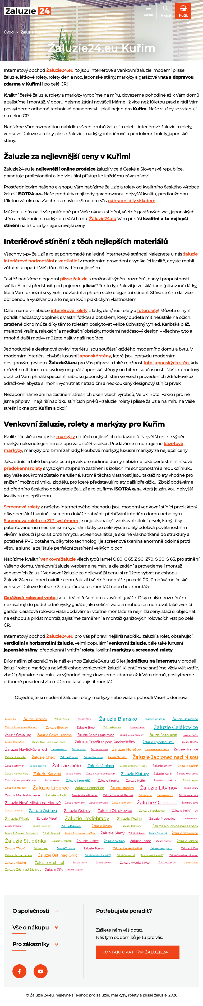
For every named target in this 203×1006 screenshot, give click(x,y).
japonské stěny (94, 358)
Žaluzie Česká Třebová (54, 737)
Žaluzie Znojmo (74, 872)
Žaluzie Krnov (52, 783)
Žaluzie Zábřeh (167, 865)
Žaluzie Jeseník (38, 768)
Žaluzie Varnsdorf (126, 857)
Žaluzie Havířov (190, 744)
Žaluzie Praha (129, 821)
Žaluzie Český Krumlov (132, 737)
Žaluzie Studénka (26, 843)
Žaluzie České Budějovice (95, 737)
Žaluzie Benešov (35, 721)
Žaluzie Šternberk (158, 835)
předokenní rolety (23, 470)
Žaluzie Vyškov (103, 865)
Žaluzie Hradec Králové (157, 751)
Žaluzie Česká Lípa (18, 737)
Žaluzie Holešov (126, 751)
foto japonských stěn (166, 365)
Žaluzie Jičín (66, 768)
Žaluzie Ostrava (43, 813)
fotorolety (147, 312)
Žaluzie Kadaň (188, 768)
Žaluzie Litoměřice (89, 790)
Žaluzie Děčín (190, 737)
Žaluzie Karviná (47, 776)
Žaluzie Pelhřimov (185, 813)
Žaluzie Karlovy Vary (16, 776)
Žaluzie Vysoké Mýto (135, 865)
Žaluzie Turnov (94, 851)
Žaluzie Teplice (187, 843)
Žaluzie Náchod (165, 797)
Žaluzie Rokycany (132, 828)
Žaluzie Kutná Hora (165, 783)
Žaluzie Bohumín (155, 721)
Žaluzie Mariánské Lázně (22, 798)
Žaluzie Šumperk (61, 843)
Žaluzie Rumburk (52, 835)
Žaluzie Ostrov (77, 813)
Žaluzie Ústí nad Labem (18, 857)
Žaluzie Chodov (69, 759)
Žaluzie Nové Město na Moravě (33, 805)
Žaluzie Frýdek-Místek (158, 744)
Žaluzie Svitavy (114, 843)
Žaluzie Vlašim (15, 865)
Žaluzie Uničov (189, 850)
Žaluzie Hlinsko (59, 751)
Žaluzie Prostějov (41, 828)
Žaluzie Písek (17, 821)
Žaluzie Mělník (55, 798)
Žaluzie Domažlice (14, 744)
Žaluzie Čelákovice (176, 730)
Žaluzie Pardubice (152, 813)
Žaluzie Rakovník (71, 828)
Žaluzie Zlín (54, 872)
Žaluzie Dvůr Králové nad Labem (49, 744)
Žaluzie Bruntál (112, 730)
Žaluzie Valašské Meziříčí (97, 857)
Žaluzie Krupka (108, 783)
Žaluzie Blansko (118, 721)
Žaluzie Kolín (163, 776)
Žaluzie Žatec (191, 865)
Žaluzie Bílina (84, 721)
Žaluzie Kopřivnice (187, 776)
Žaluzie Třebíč (15, 851)
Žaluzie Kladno (73, 776)
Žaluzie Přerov (190, 821)
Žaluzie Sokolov (136, 835)
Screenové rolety (22, 509)
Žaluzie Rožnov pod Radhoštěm (21, 835)
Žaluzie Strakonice (185, 835)
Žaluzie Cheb (43, 759)
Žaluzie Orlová (13, 813)
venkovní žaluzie (58, 561)
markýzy (65, 439)
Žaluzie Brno (86, 730)
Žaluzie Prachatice (162, 821)
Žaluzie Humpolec (15, 759)
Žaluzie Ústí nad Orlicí (58, 857)
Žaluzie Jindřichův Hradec (133, 768)
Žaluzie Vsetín (80, 865)
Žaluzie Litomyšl (122, 790)
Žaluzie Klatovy (135, 776)
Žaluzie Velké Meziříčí (152, 857)
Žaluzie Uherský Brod (161, 850)
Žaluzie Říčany (102, 828)
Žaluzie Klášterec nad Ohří (101, 776)
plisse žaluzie (73, 281)
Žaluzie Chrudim (117, 759)
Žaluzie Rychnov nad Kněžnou (80, 835)
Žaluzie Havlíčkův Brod (26, 751)
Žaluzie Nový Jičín (98, 805)
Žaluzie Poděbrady (87, 821)
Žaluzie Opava (190, 805)
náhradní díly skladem (131, 203)
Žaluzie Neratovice (188, 797)
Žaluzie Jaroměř (14, 768)
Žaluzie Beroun (62, 721)
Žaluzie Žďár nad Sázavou (23, 872)
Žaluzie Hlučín (79, 751)
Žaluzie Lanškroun (15, 790)
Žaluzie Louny (191, 790)
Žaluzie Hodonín (99, 751)
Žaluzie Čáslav (137, 730)
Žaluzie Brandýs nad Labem (21, 730)
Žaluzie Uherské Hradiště (127, 850)
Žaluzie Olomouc (157, 805)
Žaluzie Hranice (186, 752)
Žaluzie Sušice (88, 844)
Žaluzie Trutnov (66, 850)
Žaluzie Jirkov (162, 768)
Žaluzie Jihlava (100, 768)
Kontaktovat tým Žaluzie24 (135, 954)
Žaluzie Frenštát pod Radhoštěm (105, 744)
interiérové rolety (69, 312)
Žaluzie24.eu (59, 72)
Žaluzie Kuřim (136, 783)
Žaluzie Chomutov (93, 759)
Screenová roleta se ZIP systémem (41, 523)
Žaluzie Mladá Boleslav (85, 797)
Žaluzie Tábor (140, 844)
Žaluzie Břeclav (57, 730)
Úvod (9, 34)
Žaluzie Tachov (164, 843)
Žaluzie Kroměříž (78, 783)
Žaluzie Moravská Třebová (118, 797)
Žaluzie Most (145, 797)
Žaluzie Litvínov (158, 790)
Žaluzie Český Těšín (163, 737)
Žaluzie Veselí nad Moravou (183, 857)
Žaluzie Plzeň (46, 821)
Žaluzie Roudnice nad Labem (175, 828)
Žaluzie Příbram (13, 828)
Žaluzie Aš (10, 721)
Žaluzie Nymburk (122, 805)
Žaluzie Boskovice (185, 721)
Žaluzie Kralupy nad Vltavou (21, 783)
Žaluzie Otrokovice (115, 813)
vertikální (68, 263)
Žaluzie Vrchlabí (49, 865)
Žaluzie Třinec (41, 850)
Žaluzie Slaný (112, 835)
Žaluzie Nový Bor (75, 805)
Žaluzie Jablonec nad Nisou (165, 760)
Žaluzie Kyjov (190, 783)
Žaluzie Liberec (51, 790)
